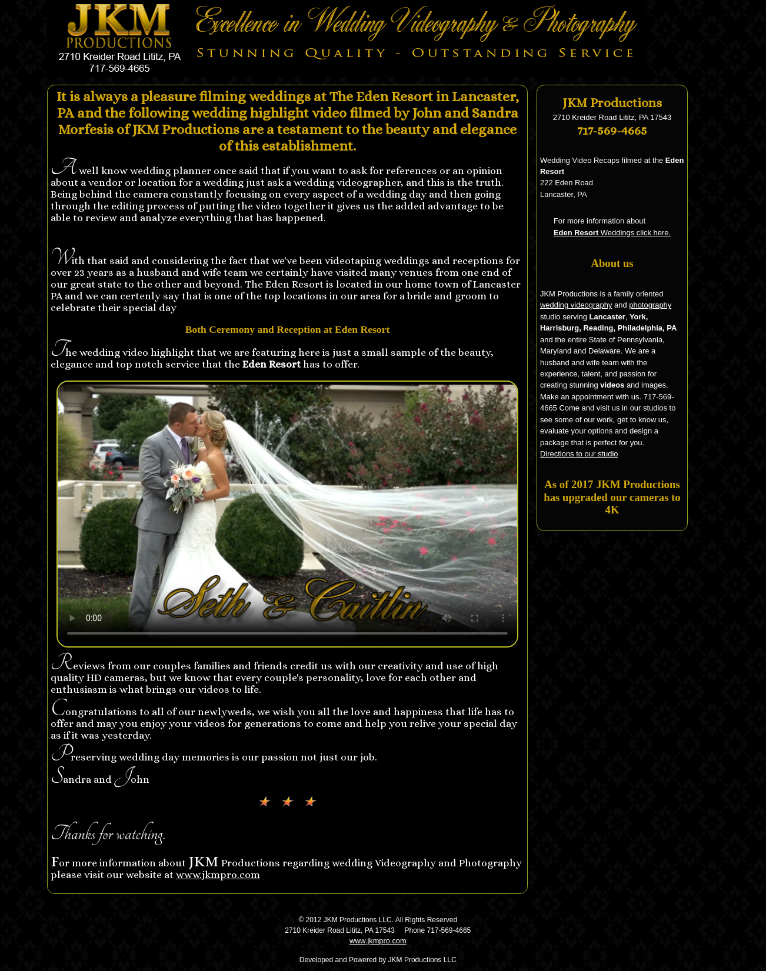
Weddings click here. (612, 232)
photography (650, 305)
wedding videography (576, 305)
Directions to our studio (579, 453)
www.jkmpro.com (218, 874)
